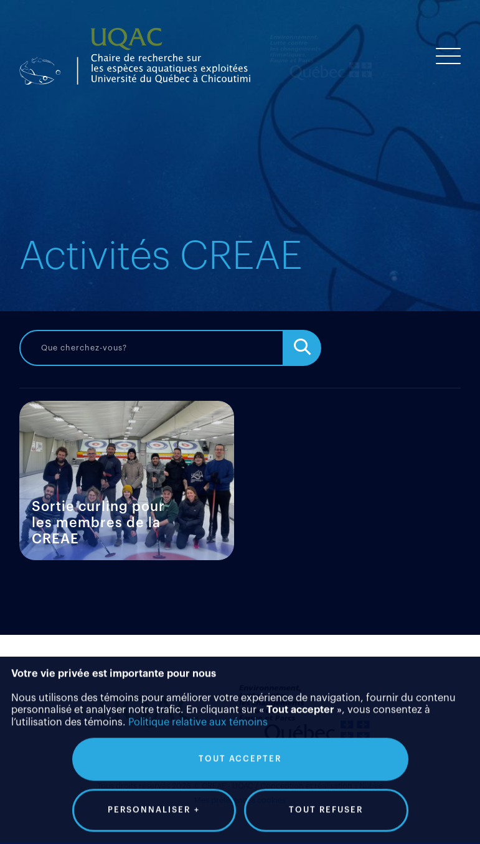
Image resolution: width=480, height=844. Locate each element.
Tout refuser (326, 781)
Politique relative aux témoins (198, 693)
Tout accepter (240, 730)
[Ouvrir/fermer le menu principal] (448, 56)
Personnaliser (154, 781)
